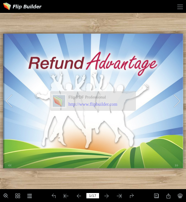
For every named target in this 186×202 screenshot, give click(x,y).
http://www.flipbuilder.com (92, 104)
